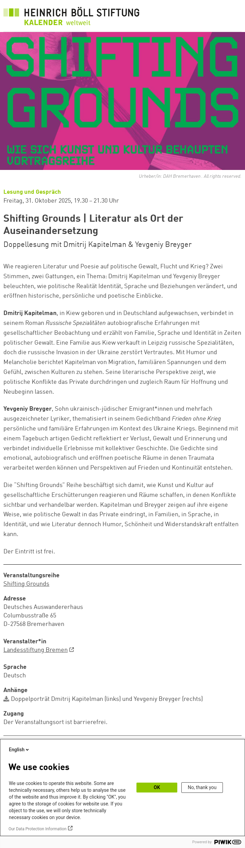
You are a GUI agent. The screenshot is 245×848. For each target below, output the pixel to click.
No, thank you (202, 787)
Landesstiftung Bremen (35, 650)
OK (157, 787)
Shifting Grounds (26, 584)
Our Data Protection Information (37, 829)
